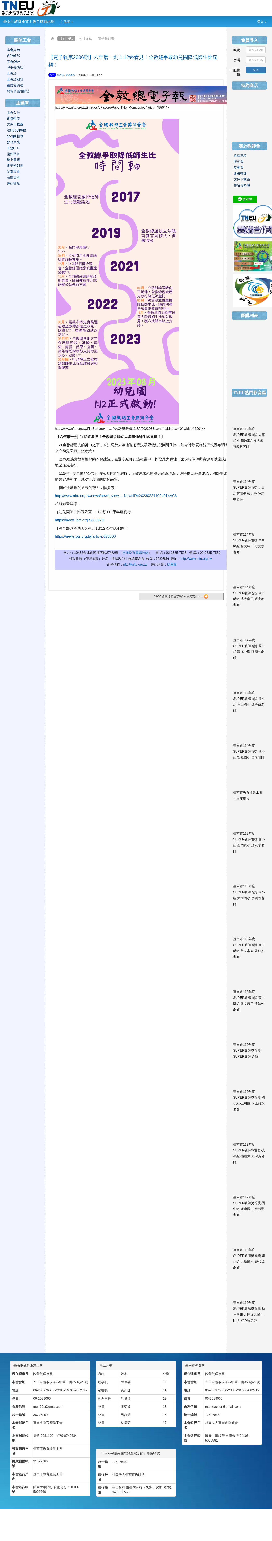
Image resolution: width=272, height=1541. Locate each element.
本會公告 (13, 112)
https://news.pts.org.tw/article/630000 (85, 536)
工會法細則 (15, 79)
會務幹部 (13, 56)
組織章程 (240, 155)
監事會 (238, 167)
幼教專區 (70, 75)
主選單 (66, 22)
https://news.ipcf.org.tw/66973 (79, 520)
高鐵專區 (13, 177)
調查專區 (13, 171)
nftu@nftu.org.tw (135, 564)
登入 (261, 22)
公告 (52, 74)
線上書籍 (13, 159)
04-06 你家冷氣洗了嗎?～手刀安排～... (181, 596)
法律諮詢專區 (16, 130)
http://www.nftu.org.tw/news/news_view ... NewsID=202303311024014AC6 (116, 496)
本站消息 (66, 38)
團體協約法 (15, 85)
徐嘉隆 (172, 564)
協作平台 (13, 154)
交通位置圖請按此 (135, 552)
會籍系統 (13, 142)
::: (76, 19)
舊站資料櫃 (242, 185)
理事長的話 (15, 67)
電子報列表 (106, 38)
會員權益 (13, 118)
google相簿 (15, 136)
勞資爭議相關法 (18, 91)
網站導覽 (13, 183)
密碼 (236, 60)
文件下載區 (15, 124)
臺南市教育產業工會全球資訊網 (29, 21)
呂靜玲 (60, 75)
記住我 (235, 72)
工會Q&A (13, 61)
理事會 (238, 161)
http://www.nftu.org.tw (196, 558)
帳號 (236, 50)
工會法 (12, 73)
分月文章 (85, 38)
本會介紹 (13, 50)
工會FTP (13, 148)
